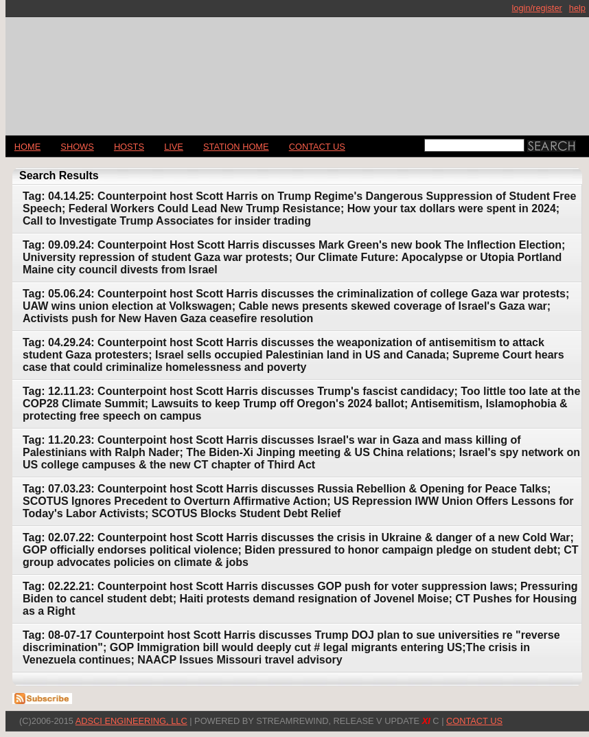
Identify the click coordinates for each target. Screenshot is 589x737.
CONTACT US (317, 146)
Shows (76, 146)
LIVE (173, 146)
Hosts (129, 146)
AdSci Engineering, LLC (131, 721)
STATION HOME (236, 146)
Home (27, 146)
